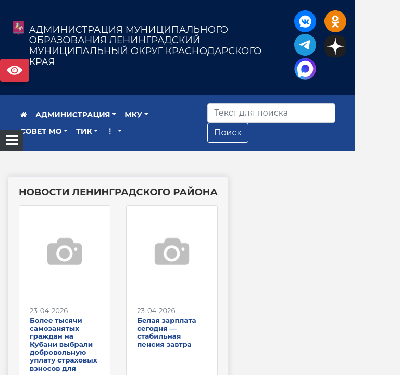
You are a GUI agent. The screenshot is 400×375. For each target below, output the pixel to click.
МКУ (133, 114)
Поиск (254, 133)
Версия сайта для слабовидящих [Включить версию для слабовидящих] (14, 70)
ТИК (28, 131)
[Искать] (298, 113)
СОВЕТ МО (177, 114)
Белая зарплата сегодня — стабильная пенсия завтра (189, 347)
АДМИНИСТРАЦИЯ (72, 114)
